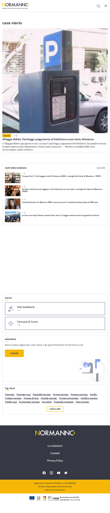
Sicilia (94, 394)
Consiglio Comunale (64, 402)
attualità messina (42, 394)
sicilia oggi (11, 402)
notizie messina (49, 398)
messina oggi (24, 394)
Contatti (55, 453)
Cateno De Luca (31, 398)
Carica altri (55, 408)
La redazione (55, 446)
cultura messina (13, 398)
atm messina (83, 402)
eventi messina (61, 394)
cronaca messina (80, 394)
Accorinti (47, 402)
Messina (10, 394)
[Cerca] (98, 6)
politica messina (89, 398)
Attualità (7, 136)
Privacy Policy (55, 460)
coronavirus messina (30, 402)
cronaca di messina (69, 398)
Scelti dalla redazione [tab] (16, 167)
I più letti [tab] (100, 167)
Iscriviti (14, 353)
